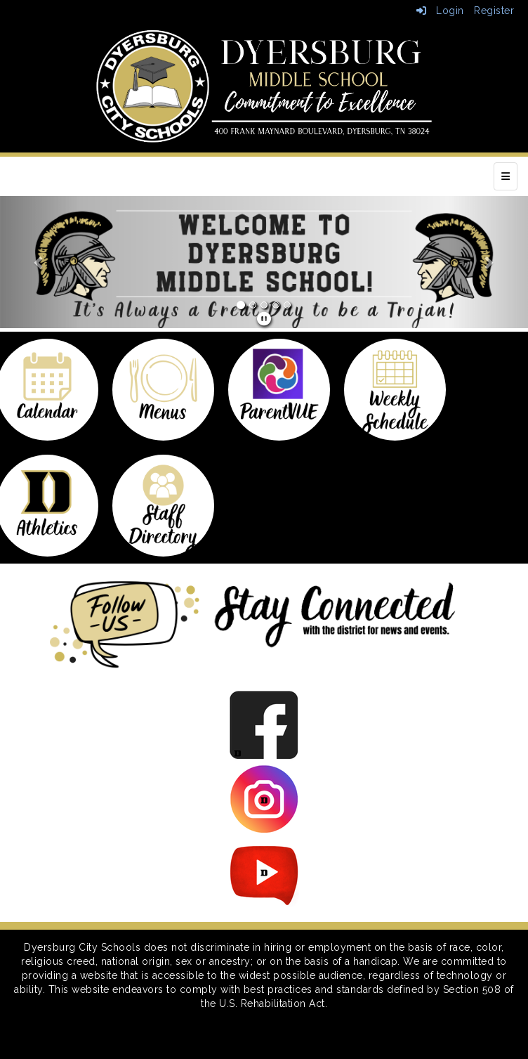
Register (494, 10)
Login (440, 10)
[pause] (264, 319)
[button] (39, 262)
